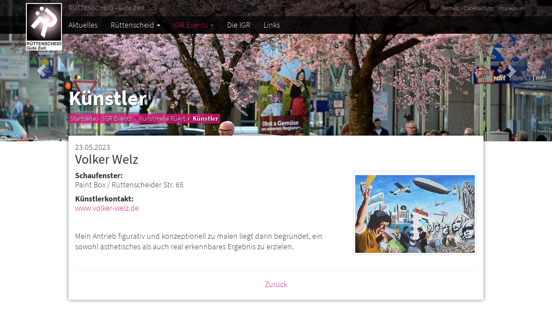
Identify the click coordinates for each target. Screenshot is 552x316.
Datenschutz (478, 8)
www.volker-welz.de (107, 208)
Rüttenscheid (135, 25)
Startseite (83, 118)
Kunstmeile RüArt (162, 118)
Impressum (511, 8)
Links (271, 25)
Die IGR (238, 25)
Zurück (276, 284)
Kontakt (449, 8)
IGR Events (193, 25)
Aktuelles (83, 25)
